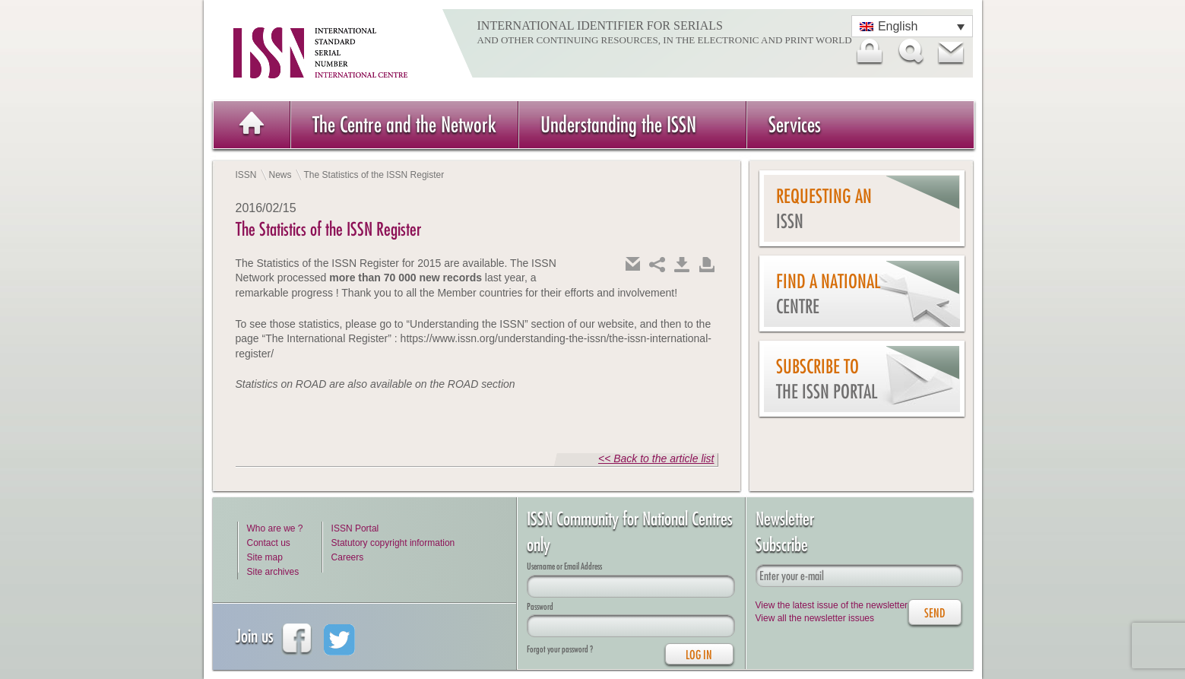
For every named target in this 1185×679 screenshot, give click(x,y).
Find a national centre (828, 294)
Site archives (273, 571)
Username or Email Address (564, 566)
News (280, 175)
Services (794, 124)
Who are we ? (275, 528)
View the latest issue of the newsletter (832, 605)
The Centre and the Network (404, 124)
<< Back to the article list (656, 458)
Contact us (268, 543)
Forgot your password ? (560, 649)
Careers (347, 557)
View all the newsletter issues (815, 618)
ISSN (246, 175)
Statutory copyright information (393, 543)
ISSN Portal (355, 528)
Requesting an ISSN (824, 208)
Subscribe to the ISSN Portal (826, 379)
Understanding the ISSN (618, 124)
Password (540, 606)
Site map (265, 557)
